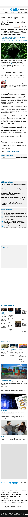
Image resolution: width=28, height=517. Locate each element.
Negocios (10, 490)
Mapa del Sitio (4, 498)
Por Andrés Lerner (4, 386)
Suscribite (22, 157)
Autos (25, 494)
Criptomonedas (15, 151)
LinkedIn (9, 482)
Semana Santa (19, 6)
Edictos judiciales (5, 502)
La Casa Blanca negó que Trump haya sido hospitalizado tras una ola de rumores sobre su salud (24, 315)
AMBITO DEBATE (19, 507)
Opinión (17, 490)
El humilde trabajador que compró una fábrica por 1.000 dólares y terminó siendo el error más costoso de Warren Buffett (14, 193)
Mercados (3, 490)
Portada (3, 486)
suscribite (21, 9)
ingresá (25, 9)
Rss (19, 496)
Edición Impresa (5, 494)
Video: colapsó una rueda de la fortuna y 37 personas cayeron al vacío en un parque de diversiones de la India (14, 41)
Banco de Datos (18, 488)
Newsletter (23, 482)
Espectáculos (4, 496)
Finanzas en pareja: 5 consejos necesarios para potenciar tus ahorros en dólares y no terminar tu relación (13, 439)
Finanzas (20, 12)
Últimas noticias (11, 486)
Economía (13, 12)
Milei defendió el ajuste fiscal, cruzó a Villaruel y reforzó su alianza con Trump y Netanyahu (14, 223)
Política (10, 488)
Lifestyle (23, 490)
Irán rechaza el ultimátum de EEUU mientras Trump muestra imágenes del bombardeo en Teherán (16, 86)
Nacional (3, 492)
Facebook (4, 482)
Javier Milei (25, 6)
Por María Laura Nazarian (21, 362)
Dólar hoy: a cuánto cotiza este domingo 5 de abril (14, 189)
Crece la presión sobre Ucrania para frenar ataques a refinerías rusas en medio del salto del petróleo (16, 82)
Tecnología (13, 496)
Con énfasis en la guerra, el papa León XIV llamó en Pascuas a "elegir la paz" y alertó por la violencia (13, 38)
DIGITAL (7, 507)
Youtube (12, 482)
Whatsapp (15, 482)
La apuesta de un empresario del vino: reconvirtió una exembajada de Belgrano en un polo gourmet (15, 213)
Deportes (15, 492)
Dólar (8, 6)
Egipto (8, 151)
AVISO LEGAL (24, 500)
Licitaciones (21, 502)
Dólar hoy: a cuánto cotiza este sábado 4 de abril (13, 412)
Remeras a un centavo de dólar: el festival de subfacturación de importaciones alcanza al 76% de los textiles (15, 218)
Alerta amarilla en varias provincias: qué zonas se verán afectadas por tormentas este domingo (13, 198)
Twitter (1, 482)
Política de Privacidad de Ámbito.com (10, 500)
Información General (16, 494)
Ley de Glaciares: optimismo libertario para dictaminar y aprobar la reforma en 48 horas (15, 226)
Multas (14, 502)
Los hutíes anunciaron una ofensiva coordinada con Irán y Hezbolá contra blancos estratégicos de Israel (4, 322)
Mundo (9, 492)
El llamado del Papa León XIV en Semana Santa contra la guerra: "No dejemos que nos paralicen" (10, 323)
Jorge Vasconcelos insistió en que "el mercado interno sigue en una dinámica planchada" (12, 417)
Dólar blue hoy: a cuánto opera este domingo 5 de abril (13, 185)
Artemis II (13, 6)
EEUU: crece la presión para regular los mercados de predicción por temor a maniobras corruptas (24, 327)
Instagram (6, 482)
